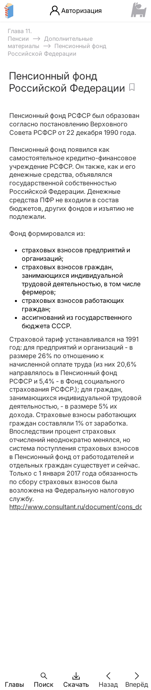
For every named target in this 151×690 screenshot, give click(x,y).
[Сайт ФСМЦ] (139, 10)
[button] (14, 676)
